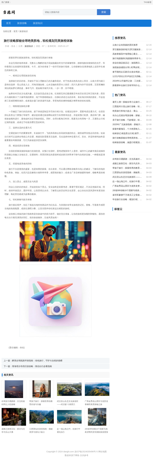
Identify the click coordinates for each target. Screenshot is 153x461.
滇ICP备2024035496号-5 (86, 451)
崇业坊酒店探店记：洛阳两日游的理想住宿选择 (128, 63)
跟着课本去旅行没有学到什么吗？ (128, 85)
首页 (8, 23)
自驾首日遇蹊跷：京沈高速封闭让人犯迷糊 (128, 159)
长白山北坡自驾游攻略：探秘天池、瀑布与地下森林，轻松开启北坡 (128, 115)
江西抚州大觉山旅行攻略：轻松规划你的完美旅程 (128, 106)
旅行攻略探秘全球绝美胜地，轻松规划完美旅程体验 (128, 138)
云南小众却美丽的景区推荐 (125, 45)
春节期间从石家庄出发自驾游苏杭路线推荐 (128, 72)
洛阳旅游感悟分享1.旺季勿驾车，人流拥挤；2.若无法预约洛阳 (128, 67)
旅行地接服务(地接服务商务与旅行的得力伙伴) (128, 58)
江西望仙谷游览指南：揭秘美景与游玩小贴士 (128, 172)
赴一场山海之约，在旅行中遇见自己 (128, 181)
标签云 (118, 209)
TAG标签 (148, 2)
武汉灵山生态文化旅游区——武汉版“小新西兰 (128, 177)
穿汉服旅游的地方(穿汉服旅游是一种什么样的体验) (128, 49)
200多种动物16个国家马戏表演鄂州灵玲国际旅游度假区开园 (96, 432)
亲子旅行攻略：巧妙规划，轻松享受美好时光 (128, 120)
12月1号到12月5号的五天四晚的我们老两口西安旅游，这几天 (128, 76)
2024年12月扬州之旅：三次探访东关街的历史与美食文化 (128, 81)
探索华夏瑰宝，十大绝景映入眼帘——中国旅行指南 (128, 129)
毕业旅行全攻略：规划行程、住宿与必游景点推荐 (128, 199)
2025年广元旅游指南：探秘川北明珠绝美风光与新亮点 (128, 124)
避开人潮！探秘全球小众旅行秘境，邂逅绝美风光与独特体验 (128, 102)
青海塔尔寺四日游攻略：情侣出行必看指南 (32, 366)
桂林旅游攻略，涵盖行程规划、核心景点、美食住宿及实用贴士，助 (128, 142)
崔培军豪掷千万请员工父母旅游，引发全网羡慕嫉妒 (128, 195)
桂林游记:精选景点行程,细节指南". (128, 133)
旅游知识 (23, 31)
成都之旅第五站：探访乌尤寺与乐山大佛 (128, 163)
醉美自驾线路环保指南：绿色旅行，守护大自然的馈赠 (37, 360)
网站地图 (102, 451)
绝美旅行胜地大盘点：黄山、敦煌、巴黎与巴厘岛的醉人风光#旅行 (128, 111)
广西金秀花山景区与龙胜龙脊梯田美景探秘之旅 (128, 186)
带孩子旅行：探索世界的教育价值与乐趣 (128, 168)
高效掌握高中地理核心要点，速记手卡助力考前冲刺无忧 (128, 54)
